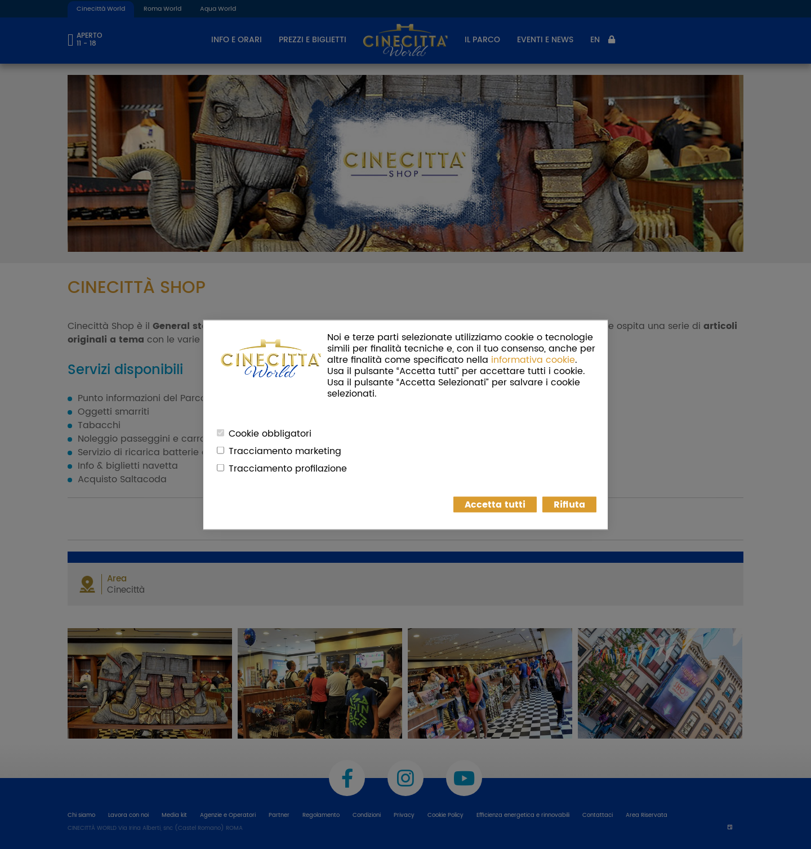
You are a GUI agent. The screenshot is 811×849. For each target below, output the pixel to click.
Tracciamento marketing (285, 450)
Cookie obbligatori (270, 433)
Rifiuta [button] (569, 504)
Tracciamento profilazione (288, 468)
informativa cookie (533, 359)
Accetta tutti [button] (495, 504)
